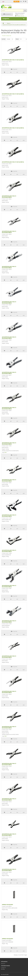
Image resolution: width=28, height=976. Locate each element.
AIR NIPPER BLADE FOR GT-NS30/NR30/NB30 (9, 656)
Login (16, 1)
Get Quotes (7, 14)
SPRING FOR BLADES (7, 904)
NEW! (5, 452)
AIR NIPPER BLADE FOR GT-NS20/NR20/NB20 (9, 196)
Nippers (8, 23)
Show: (17, 39)
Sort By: (3, 39)
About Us (3, 963)
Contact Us (3, 967)
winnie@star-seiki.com (19, 15)
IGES (23, 72)
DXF (17, 72)
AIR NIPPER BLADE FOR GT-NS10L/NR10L (13, 60)
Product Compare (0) (6, 35)
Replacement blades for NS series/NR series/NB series (14, 24)
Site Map (3, 969)
